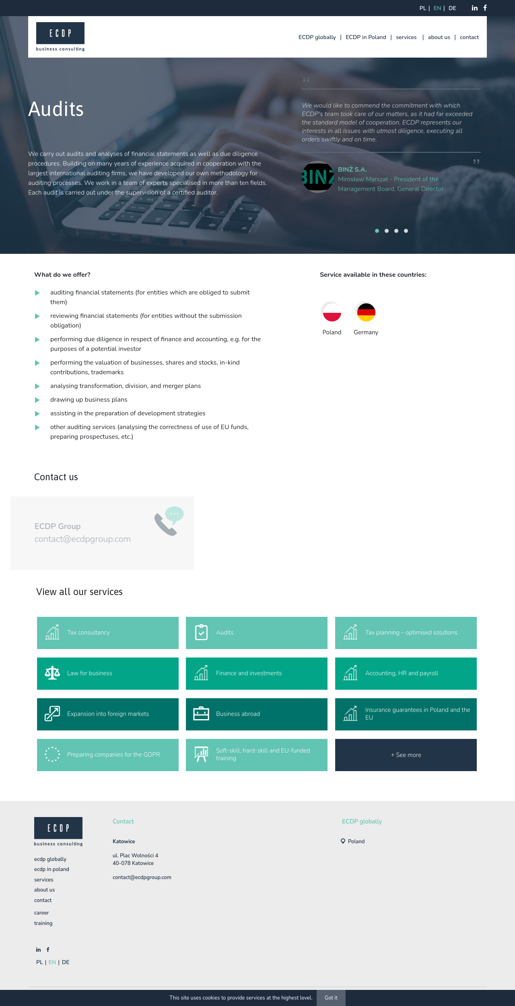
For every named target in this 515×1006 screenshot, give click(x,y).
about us (439, 37)
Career (41, 913)
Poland (356, 841)
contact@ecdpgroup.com (67, 539)
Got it (331, 998)
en (437, 8)
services (406, 37)
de (452, 8)
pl (423, 8)
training (43, 923)
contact (469, 37)
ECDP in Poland (366, 37)
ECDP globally (317, 37)
